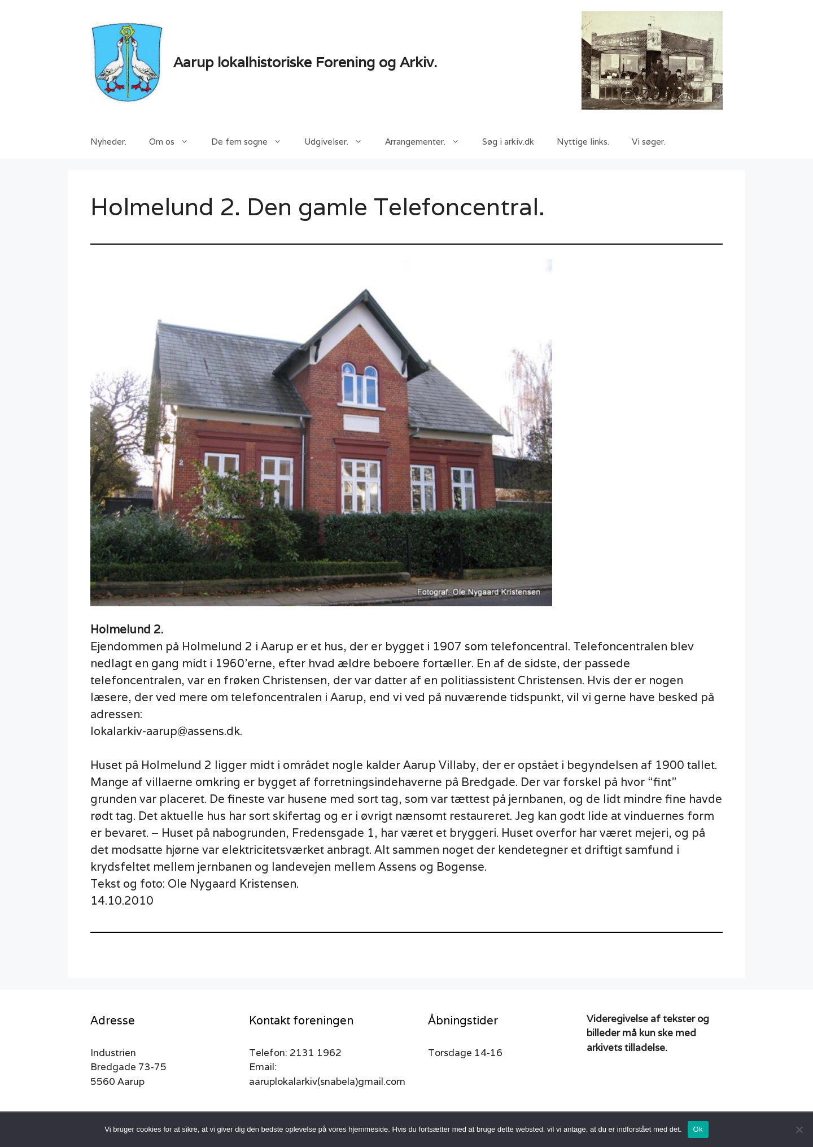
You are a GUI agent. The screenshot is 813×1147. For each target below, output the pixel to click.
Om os (174, 142)
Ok (698, 1129)
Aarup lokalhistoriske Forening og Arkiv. (305, 62)
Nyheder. (108, 141)
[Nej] (799, 1129)
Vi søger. (649, 141)
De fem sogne (252, 142)
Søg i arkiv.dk (508, 141)
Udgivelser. (339, 142)
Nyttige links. (583, 141)
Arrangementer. (428, 142)
